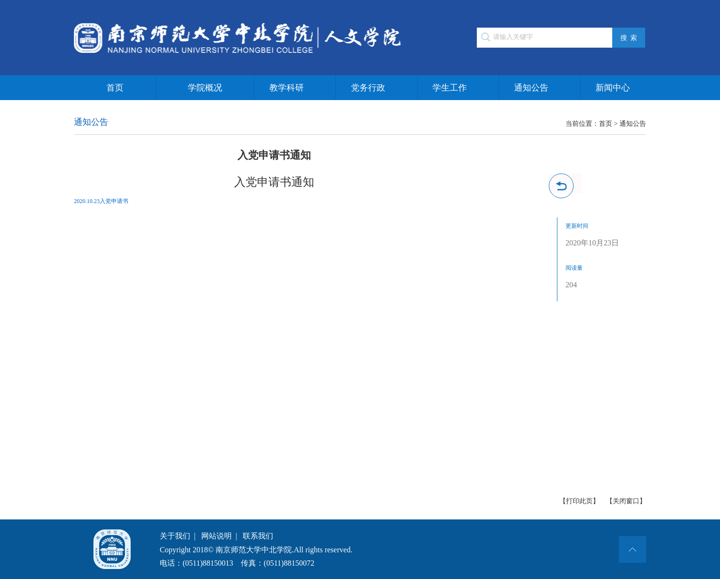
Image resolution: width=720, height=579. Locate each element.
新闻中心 (613, 87)
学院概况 (205, 87)
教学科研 (286, 87)
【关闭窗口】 (626, 501)
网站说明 (216, 536)
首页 (114, 87)
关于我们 (175, 536)
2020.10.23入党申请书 (101, 201)
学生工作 (449, 87)
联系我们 (258, 536)
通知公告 (531, 87)
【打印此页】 (579, 501)
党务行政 (368, 87)
